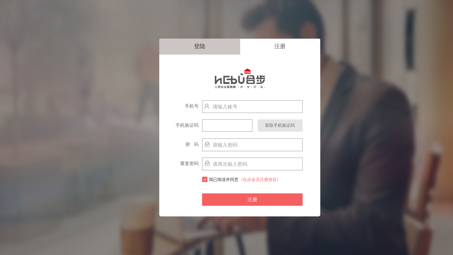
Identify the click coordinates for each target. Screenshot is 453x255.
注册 (280, 46)
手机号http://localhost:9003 (183, 107)
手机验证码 (187, 125)
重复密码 (189, 163)
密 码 (192, 144)
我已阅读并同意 (241, 179)
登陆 (199, 46)
